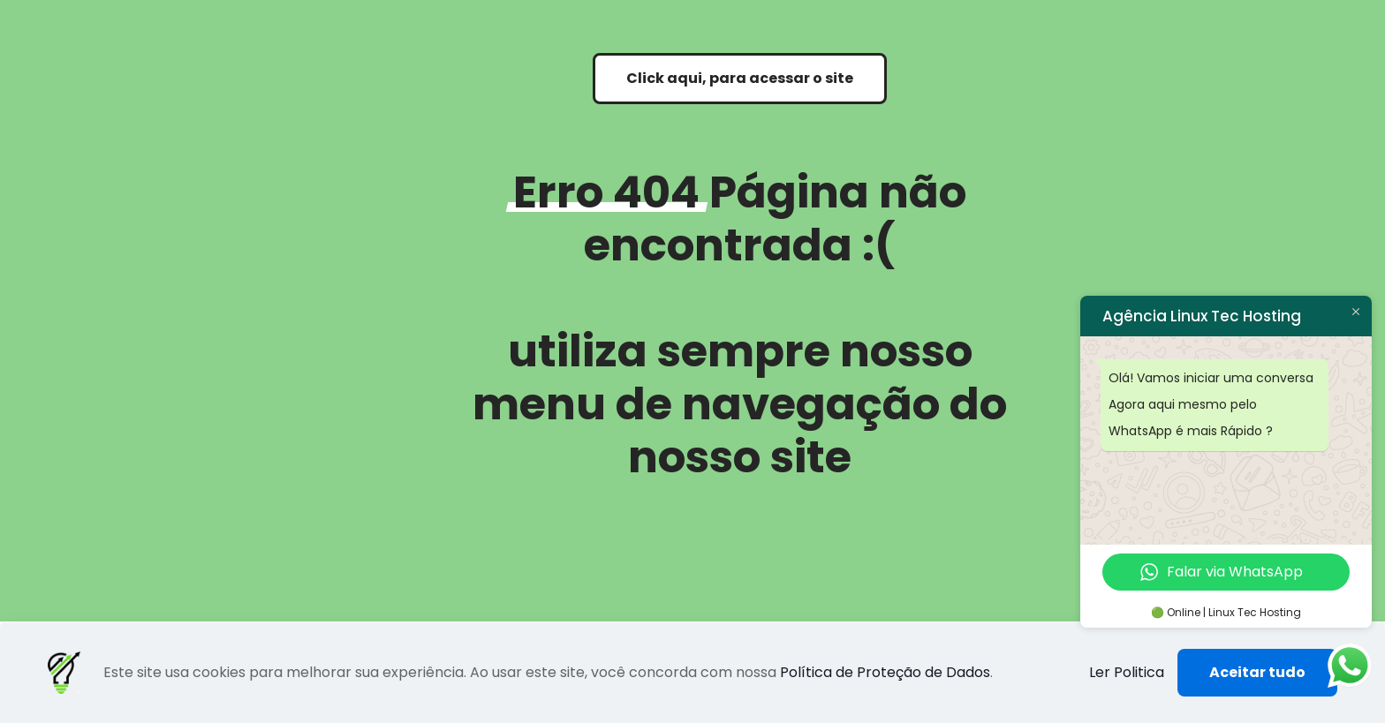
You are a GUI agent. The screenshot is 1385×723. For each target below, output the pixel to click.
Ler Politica (1126, 672)
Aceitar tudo (1257, 672)
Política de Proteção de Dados (885, 672)
